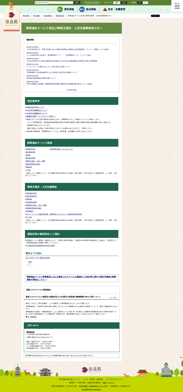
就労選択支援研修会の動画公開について (41, 78)
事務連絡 (33, 317)
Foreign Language (92, 2)
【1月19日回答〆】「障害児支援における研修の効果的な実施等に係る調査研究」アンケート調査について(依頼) (67, 49)
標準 (116, 2)
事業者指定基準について (36, 107)
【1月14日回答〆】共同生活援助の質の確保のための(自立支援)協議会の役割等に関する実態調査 (61, 61)
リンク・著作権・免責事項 (93, 379)
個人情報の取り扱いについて (70, 379)
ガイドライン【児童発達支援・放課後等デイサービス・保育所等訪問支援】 (54, 214)
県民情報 (69, 9)
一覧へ (114, 298)
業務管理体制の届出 (32, 164)
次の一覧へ (73, 90)
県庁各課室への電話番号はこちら (91, 386)
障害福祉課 (60, 16)
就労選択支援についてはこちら (61, 149)
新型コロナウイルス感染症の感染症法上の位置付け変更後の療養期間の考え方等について (63, 297)
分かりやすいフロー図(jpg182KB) (37, 258)
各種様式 (28, 167)
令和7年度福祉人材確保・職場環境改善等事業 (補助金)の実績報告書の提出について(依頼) (59, 84)
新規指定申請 (30, 149)
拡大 (124, 2)
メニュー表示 (177, 6)
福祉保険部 (48, 16)
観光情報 (91, 9)
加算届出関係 (30, 158)
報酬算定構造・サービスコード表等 (41, 116)
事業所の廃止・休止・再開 (35, 161)
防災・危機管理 (116, 9)
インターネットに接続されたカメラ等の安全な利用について (48, 67)
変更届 (27, 155)
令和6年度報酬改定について (37, 113)
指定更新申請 (30, 152)
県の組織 (36, 16)
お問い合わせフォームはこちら (39, 337)
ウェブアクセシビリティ (115, 379)
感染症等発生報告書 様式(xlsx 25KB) (41, 245)
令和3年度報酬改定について (37, 110)
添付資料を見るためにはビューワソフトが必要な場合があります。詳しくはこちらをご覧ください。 (59, 355)
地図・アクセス (108, 383)
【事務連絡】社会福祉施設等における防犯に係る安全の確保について (51, 72)
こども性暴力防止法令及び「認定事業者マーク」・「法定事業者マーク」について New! (58, 55)
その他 (27, 170)
